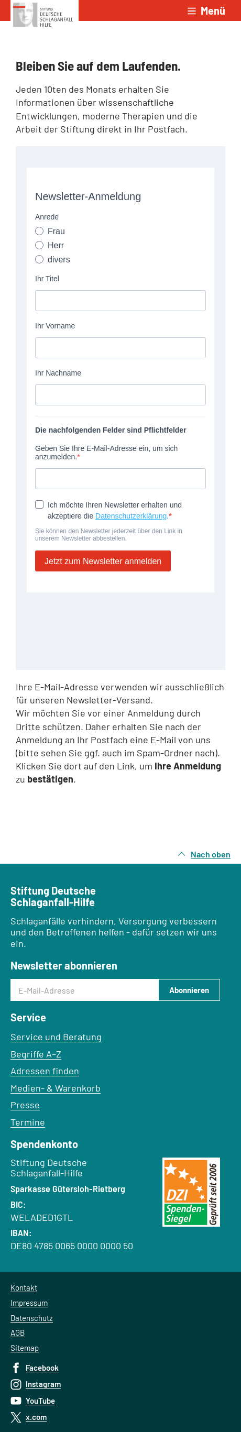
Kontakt (23, 1287)
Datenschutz (31, 1318)
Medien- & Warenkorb (55, 1088)
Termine (27, 1122)
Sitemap (24, 1347)
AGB (17, 1332)
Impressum (29, 1302)
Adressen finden (44, 1070)
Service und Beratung (56, 1036)
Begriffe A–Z (35, 1054)
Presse (25, 1104)
